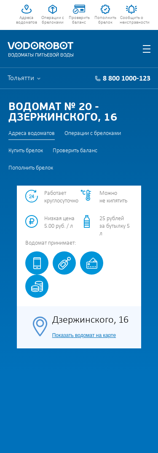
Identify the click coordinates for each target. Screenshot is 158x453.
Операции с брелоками (52, 20)
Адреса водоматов (26, 20)
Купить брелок (25, 151)
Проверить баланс (79, 20)
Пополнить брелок (105, 20)
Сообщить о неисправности (132, 20)
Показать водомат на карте (84, 335)
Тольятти (21, 78)
